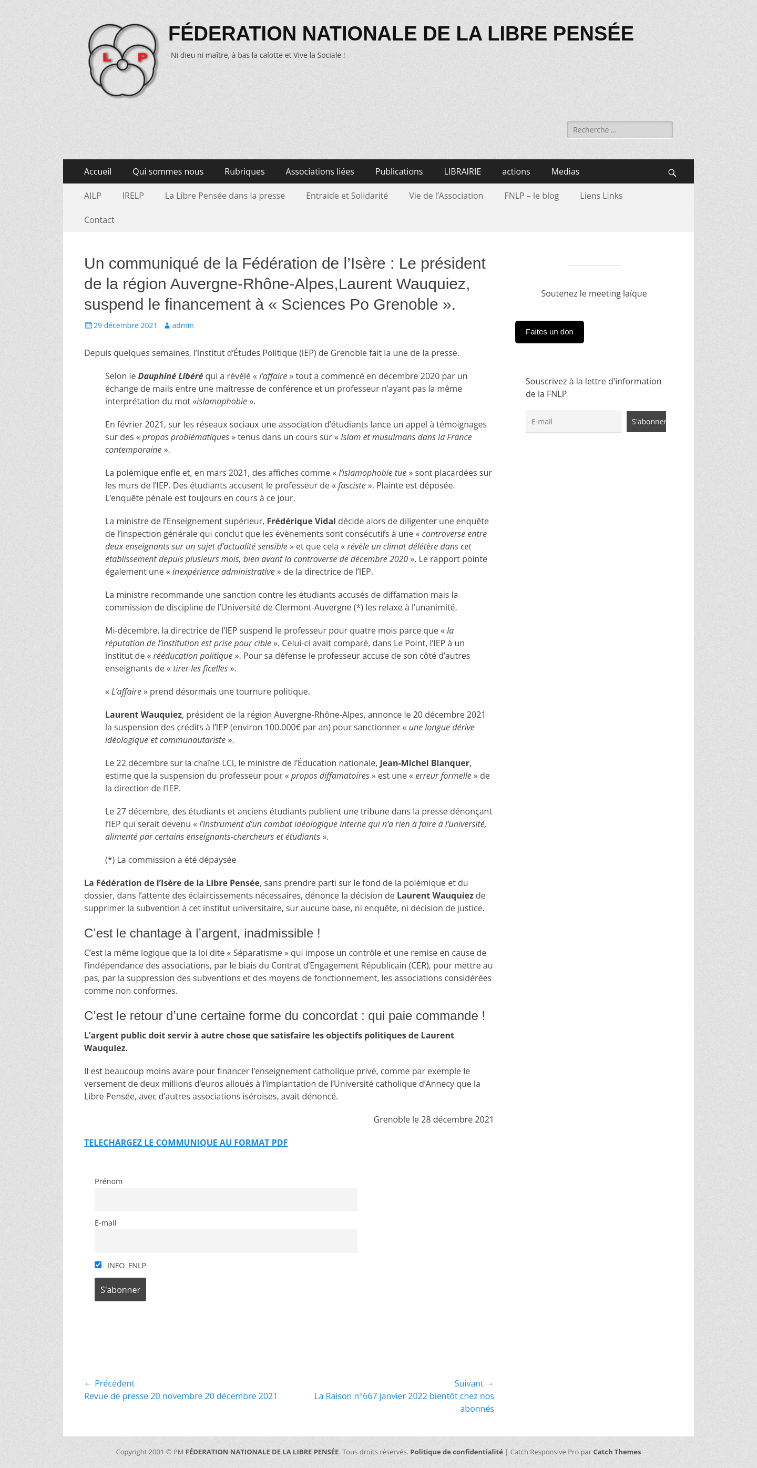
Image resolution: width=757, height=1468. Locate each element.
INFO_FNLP (120, 1265)
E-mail (105, 1223)
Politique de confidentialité (457, 1451)
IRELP (133, 195)
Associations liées (320, 171)
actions (516, 171)
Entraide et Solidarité (347, 195)
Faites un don (550, 331)
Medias (565, 171)
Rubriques (244, 171)
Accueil (97, 171)
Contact (99, 220)
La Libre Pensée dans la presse (225, 195)
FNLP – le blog (531, 195)
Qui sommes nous (167, 171)
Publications (399, 171)
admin (182, 325)
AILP (92, 195)
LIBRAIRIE (462, 171)
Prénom (108, 1181)
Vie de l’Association (446, 195)
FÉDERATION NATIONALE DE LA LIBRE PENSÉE (401, 34)
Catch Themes (617, 1451)
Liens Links (601, 195)
